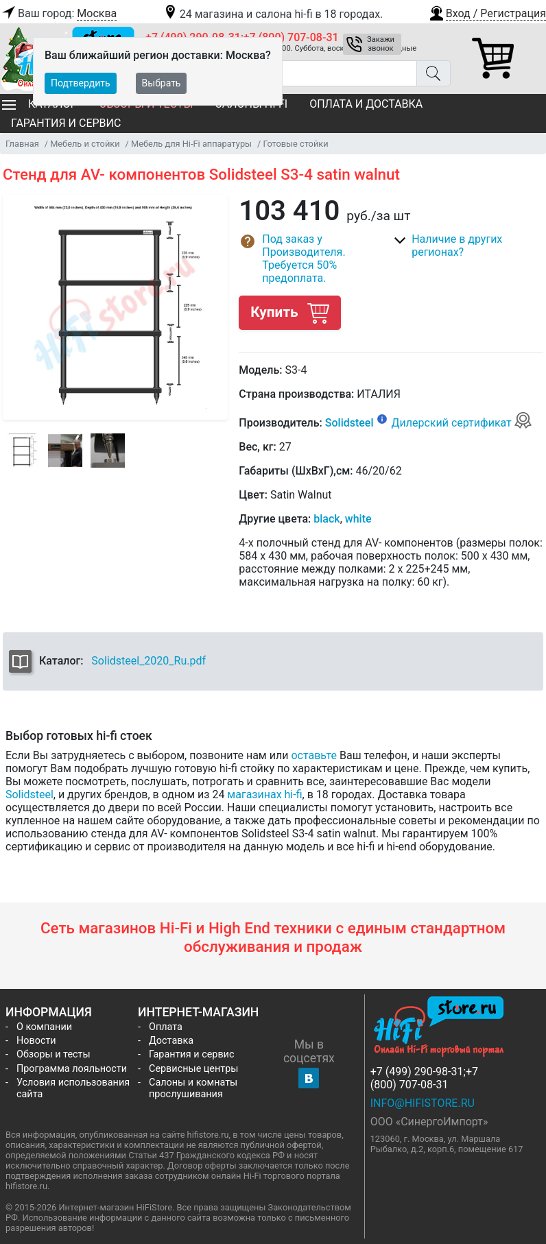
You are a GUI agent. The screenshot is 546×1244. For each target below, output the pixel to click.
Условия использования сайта (73, 1088)
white (358, 518)
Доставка (171, 1040)
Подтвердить (80, 82)
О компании (44, 1027)
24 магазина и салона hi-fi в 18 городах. (272, 14)
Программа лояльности (71, 1069)
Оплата (165, 1027)
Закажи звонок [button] (380, 44)
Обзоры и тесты (53, 1054)
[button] (487, 12)
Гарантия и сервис (66, 123)
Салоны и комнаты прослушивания (193, 1088)
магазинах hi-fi (264, 794)
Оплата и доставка (366, 103)
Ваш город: (58, 14)
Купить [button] (289, 312)
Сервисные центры (193, 1069)
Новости (36, 1040)
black (326, 518)
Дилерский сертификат (461, 422)
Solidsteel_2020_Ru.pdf (148, 660)
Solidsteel (349, 422)
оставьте (314, 755)
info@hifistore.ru (422, 1103)
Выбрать (161, 82)
